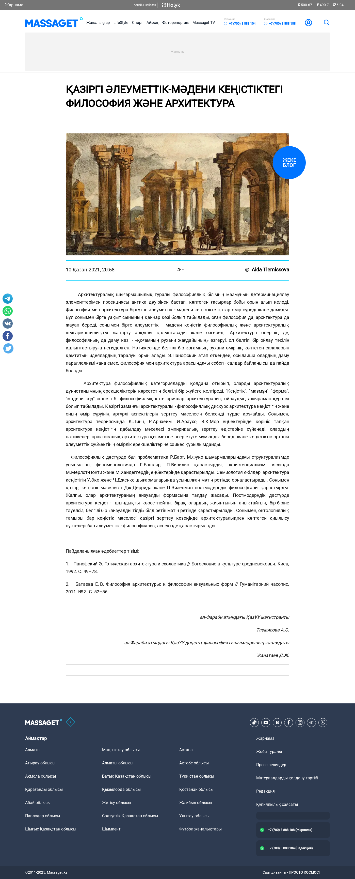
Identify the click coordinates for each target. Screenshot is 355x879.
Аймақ (152, 22)
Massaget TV (203, 22)
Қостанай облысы (196, 789)
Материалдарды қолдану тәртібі (287, 778)
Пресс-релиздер (271, 764)
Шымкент (111, 829)
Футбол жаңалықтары (200, 829)
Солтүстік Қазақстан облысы (130, 815)
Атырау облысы (40, 763)
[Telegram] (311, 722)
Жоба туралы (269, 751)
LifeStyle (121, 22)
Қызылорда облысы (121, 789)
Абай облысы (38, 802)
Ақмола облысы (40, 776)
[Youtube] (265, 722)
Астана (186, 749)
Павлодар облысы (42, 815)
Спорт (137, 22)
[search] (326, 23)
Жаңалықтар (98, 22)
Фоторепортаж (175, 22)
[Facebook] (288, 722)
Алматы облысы (117, 763)
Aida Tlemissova (267, 270)
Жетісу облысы (116, 802)
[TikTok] (254, 722)
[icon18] (70, 722)
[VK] (277, 722)
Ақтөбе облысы (194, 763)
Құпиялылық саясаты (277, 804)
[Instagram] (300, 722)
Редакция (265, 791)
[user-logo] (308, 23)
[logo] (54, 23)
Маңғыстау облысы (121, 749)
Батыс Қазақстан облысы (126, 776)
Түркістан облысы (196, 776)
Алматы (32, 749)
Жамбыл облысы (195, 802)
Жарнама (14, 5)
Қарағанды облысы (44, 789)
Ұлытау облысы (194, 815)
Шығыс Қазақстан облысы (50, 829)
